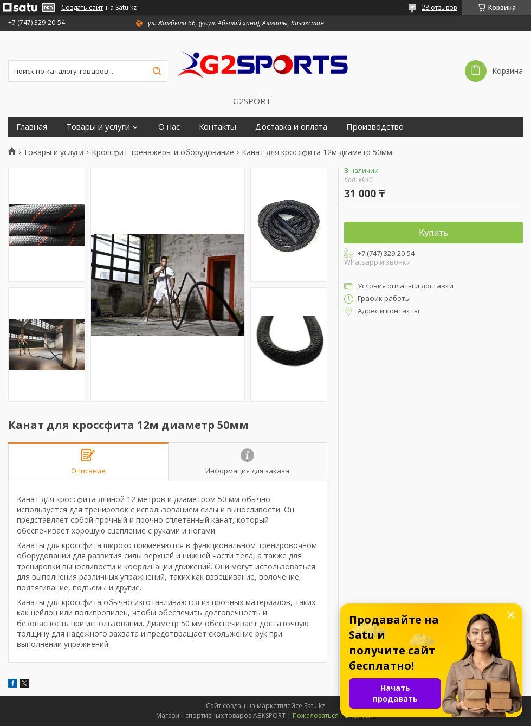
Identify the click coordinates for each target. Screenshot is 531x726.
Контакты (217, 127)
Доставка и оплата (291, 127)
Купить (433, 233)
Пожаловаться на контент (334, 715)
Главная (31, 127)
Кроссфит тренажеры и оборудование (163, 152)
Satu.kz (314, 705)
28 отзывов (439, 7)
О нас (169, 127)
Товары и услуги (98, 127)
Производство (375, 127)
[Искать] (156, 71)
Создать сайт (82, 7)
